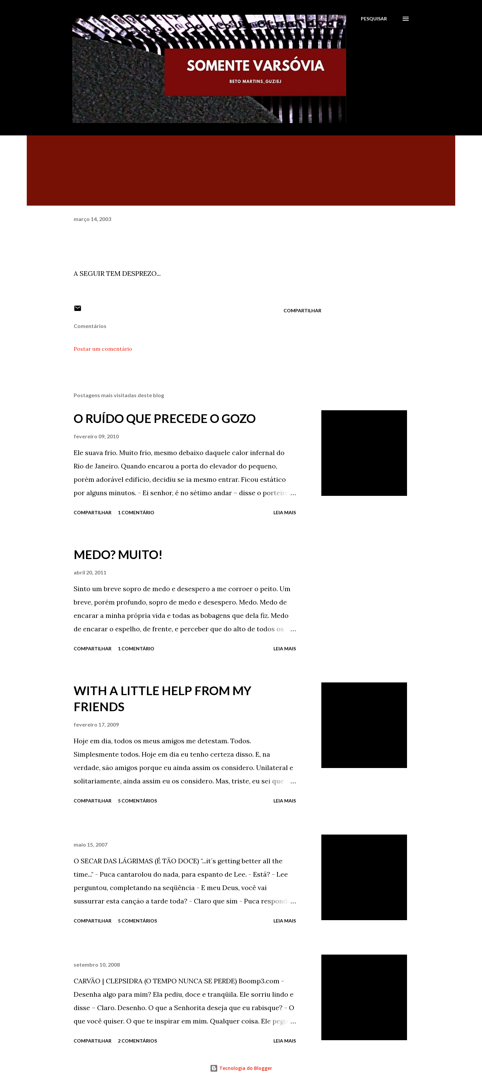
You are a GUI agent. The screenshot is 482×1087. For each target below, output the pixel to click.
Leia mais (284, 512)
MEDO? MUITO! (118, 554)
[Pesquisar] (374, 19)
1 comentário (136, 512)
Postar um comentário (103, 348)
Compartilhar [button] (302, 310)
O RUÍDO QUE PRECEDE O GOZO (165, 418)
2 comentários (137, 1041)
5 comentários (137, 800)
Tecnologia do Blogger (241, 1068)
